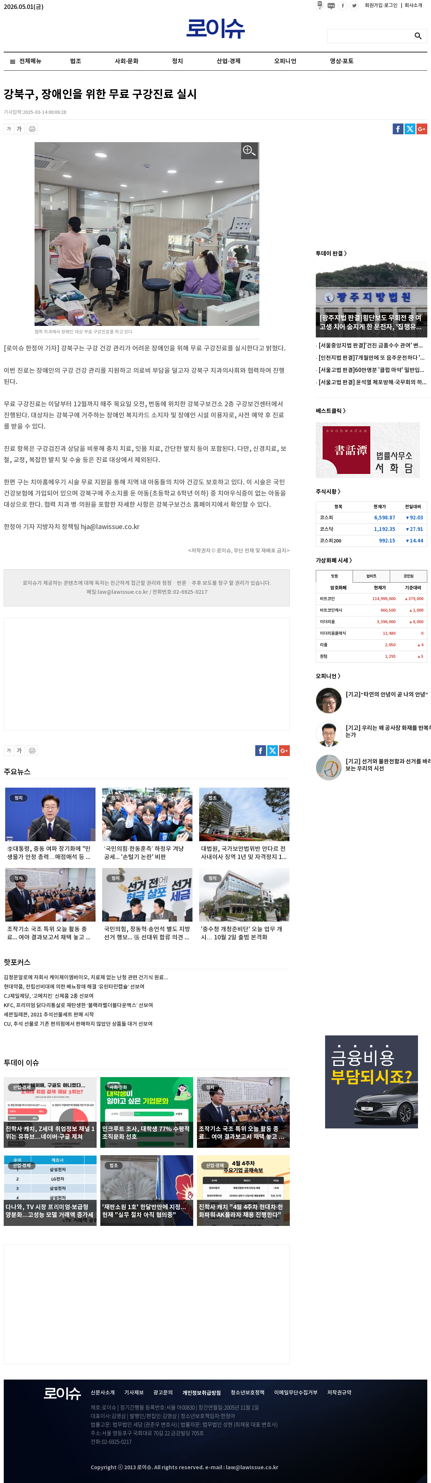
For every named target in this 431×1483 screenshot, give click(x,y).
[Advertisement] (78, 673)
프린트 (32, 129)
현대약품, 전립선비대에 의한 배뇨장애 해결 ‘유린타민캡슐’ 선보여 (74, 987)
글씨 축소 (9, 129)
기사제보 (134, 1393)
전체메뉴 (30, 61)
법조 (75, 61)
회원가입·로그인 (382, 6)
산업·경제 (228, 61)
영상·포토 (342, 61)
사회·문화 (127, 61)
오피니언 (285, 61)
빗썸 (334, 576)
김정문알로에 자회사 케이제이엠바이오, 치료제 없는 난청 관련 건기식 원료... (86, 977)
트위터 (410, 129)
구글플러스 (422, 129)
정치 (177, 61)
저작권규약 (339, 1393)
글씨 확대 (19, 129)
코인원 (409, 576)
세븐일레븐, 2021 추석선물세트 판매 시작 (49, 1015)
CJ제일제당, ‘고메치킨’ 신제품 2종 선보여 (49, 996)
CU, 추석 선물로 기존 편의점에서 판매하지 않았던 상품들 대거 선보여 (78, 1024)
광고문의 (163, 1393)
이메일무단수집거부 (296, 1393)
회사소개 (411, 6)
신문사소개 (103, 1393)
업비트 (371, 576)
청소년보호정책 (248, 1393)
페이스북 (398, 129)
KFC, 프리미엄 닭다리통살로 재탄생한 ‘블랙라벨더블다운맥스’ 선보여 (78, 1005)
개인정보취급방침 (201, 1393)
